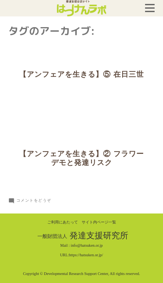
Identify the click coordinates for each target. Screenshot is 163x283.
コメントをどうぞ (34, 200)
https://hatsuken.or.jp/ (86, 255)
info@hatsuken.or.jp (87, 245)
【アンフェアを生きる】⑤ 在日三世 (81, 74)
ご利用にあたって (62, 222)
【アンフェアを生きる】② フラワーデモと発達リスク (81, 158)
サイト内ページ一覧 (99, 222)
